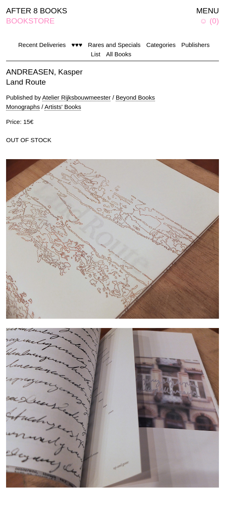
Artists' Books (63, 106)
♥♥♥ (77, 44)
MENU (207, 10)
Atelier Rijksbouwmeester (76, 97)
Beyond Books (135, 97)
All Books (119, 54)
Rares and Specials (114, 44)
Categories (161, 44)
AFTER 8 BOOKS (36, 10)
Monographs (23, 106)
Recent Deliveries (42, 44)
